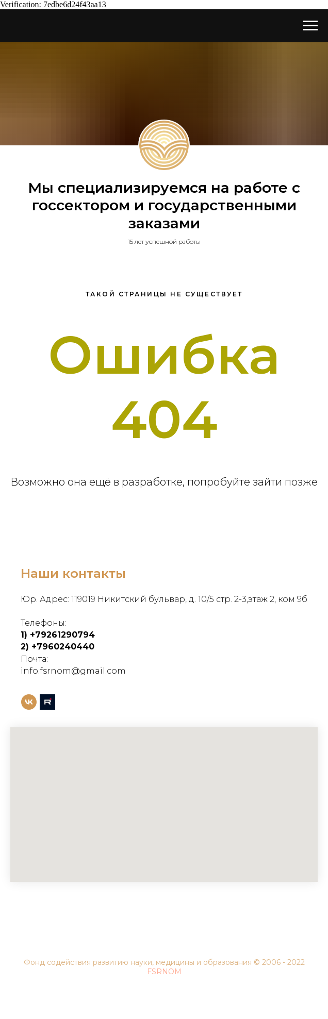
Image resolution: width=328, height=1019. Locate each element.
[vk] (29, 702)
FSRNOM (164, 971)
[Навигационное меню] (310, 26)
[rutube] (47, 702)
